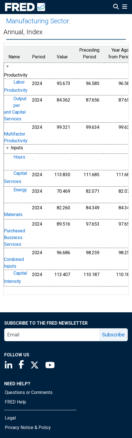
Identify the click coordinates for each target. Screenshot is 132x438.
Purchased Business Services (14, 237)
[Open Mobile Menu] (124, 7)
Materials (13, 214)
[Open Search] (116, 7)
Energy (20, 189)
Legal (10, 418)
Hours (19, 157)
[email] (51, 335)
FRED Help (15, 402)
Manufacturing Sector (37, 21)
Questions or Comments (29, 392)
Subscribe (113, 335)
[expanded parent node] (7, 66)
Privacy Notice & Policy (28, 427)
